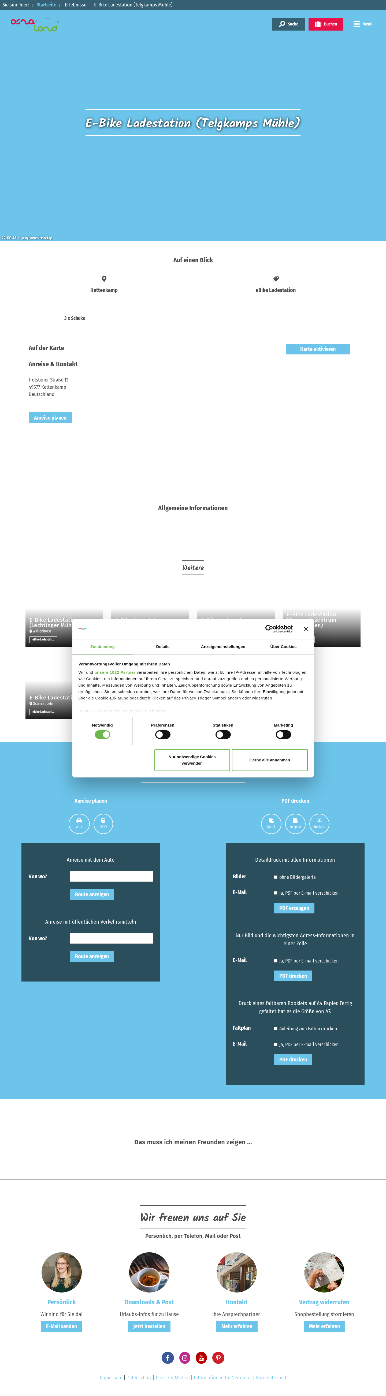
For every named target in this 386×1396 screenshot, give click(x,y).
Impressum (111, 1378)
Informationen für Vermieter (223, 1378)
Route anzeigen (92, 894)
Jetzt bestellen (149, 1326)
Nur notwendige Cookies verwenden (192, 760)
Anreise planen (50, 417)
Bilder (239, 876)
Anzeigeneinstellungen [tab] (223, 646)
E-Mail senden (61, 1326)
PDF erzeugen (294, 908)
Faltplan (242, 1028)
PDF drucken (293, 976)
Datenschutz (139, 1378)
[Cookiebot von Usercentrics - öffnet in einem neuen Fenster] (269, 629)
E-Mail (240, 892)
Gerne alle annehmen (270, 760)
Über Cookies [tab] (283, 646)
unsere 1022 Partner (114, 672)
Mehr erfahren (236, 1326)
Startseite (47, 5)
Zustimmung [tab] (102, 646)
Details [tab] (163, 646)
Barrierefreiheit (271, 1378)
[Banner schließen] (306, 629)
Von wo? (38, 876)
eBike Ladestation (44, 640)
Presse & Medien (173, 1378)
